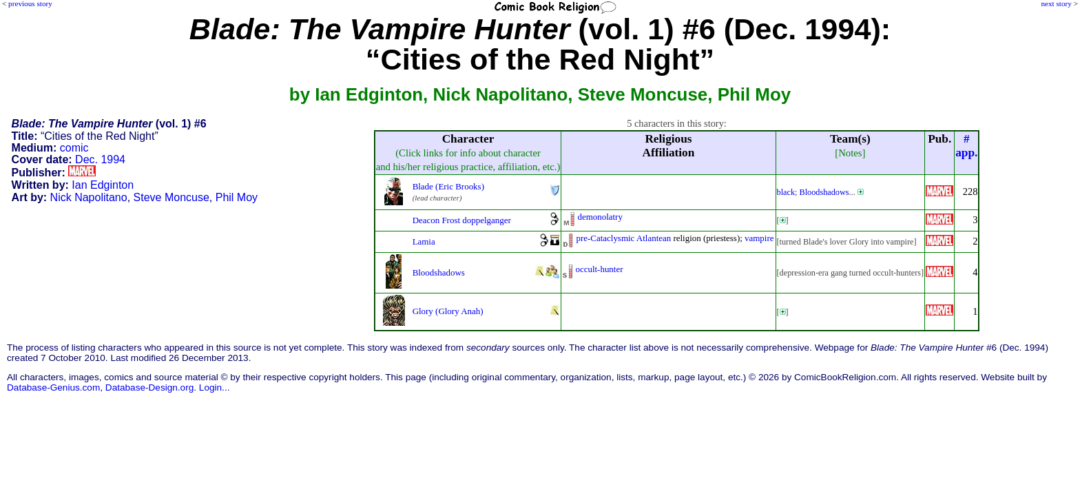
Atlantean (653, 238)
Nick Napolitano (88, 197)
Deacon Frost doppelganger (462, 220)
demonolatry (599, 216)
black (786, 192)
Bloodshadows (824, 192)
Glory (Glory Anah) (448, 311)
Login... (214, 387)
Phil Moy (237, 197)
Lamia (424, 241)
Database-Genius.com (53, 387)
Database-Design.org (149, 387)
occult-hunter (599, 269)
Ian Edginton (103, 185)
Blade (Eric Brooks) (448, 186)
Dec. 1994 (100, 159)
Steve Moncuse (171, 197)
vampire (759, 238)
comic (74, 148)
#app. (966, 145)
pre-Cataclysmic (605, 238)
